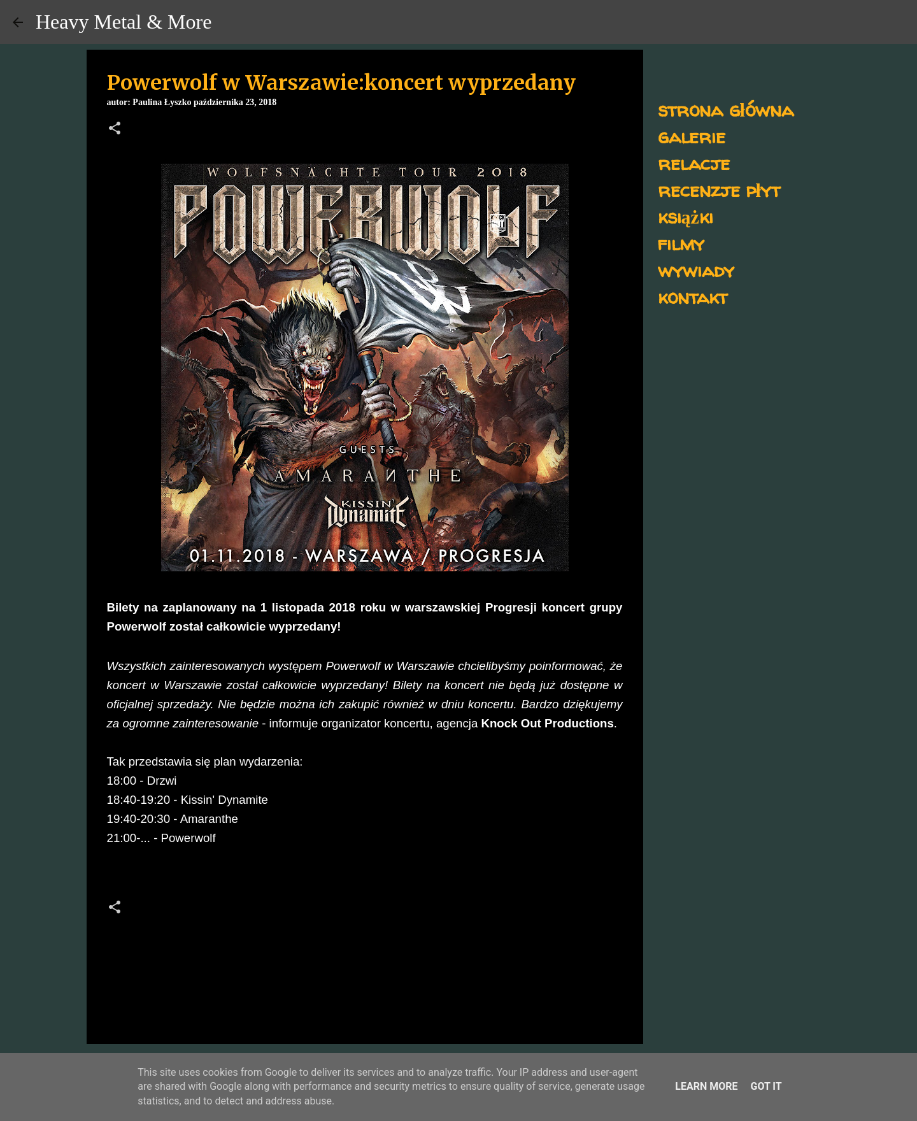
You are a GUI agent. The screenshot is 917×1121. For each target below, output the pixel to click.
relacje (694, 163)
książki (685, 216)
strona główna (725, 109)
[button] (114, 129)
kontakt (692, 296)
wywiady (696, 270)
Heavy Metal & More (123, 21)
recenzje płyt (719, 189)
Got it (765, 1086)
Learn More (706, 1086)
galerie (691, 136)
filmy (681, 243)
